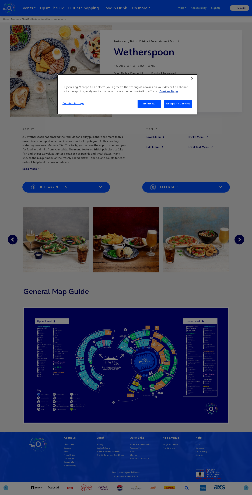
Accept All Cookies (178, 103)
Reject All (149, 103)
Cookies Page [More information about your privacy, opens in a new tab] (168, 91)
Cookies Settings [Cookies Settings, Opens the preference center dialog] (73, 103)
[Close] (192, 78)
